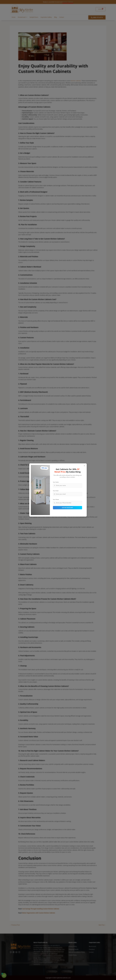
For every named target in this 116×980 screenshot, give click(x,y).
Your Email (55, 490)
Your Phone (56, 499)
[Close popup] (84, 466)
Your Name (56, 482)
